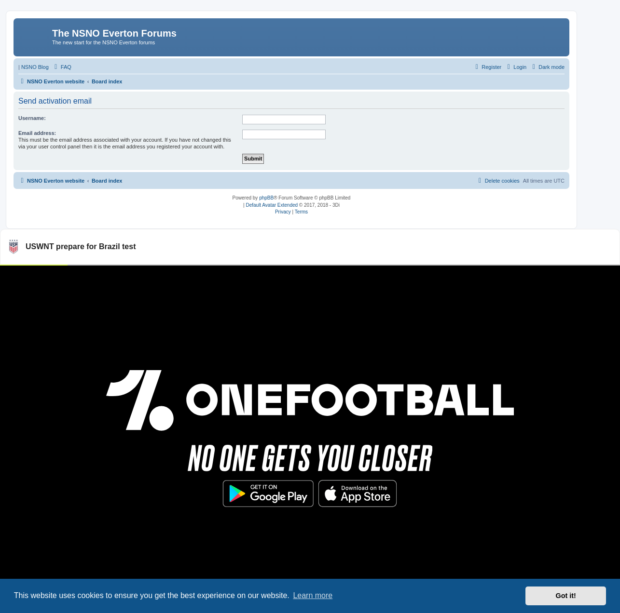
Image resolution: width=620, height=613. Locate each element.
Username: (32, 118)
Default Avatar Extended (272, 205)
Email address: (37, 133)
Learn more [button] (312, 595)
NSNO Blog (35, 67)
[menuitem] (61, 67)
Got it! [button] (566, 596)
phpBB (266, 197)
